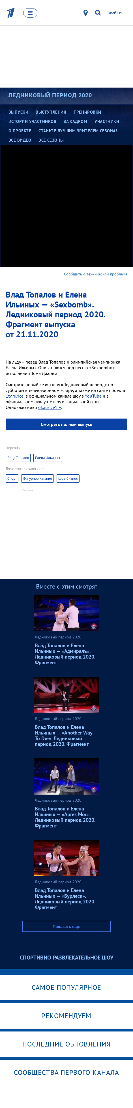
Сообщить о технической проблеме (95, 274)
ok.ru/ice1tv (49, 407)
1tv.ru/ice (14, 396)
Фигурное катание (37, 478)
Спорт (12, 478)
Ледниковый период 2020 (50, 95)
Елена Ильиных (47, 457)
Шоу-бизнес (68, 478)
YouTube (94, 396)
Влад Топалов (18, 457)
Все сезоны (51, 140)
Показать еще (66, 926)
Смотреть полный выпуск (66, 424)
